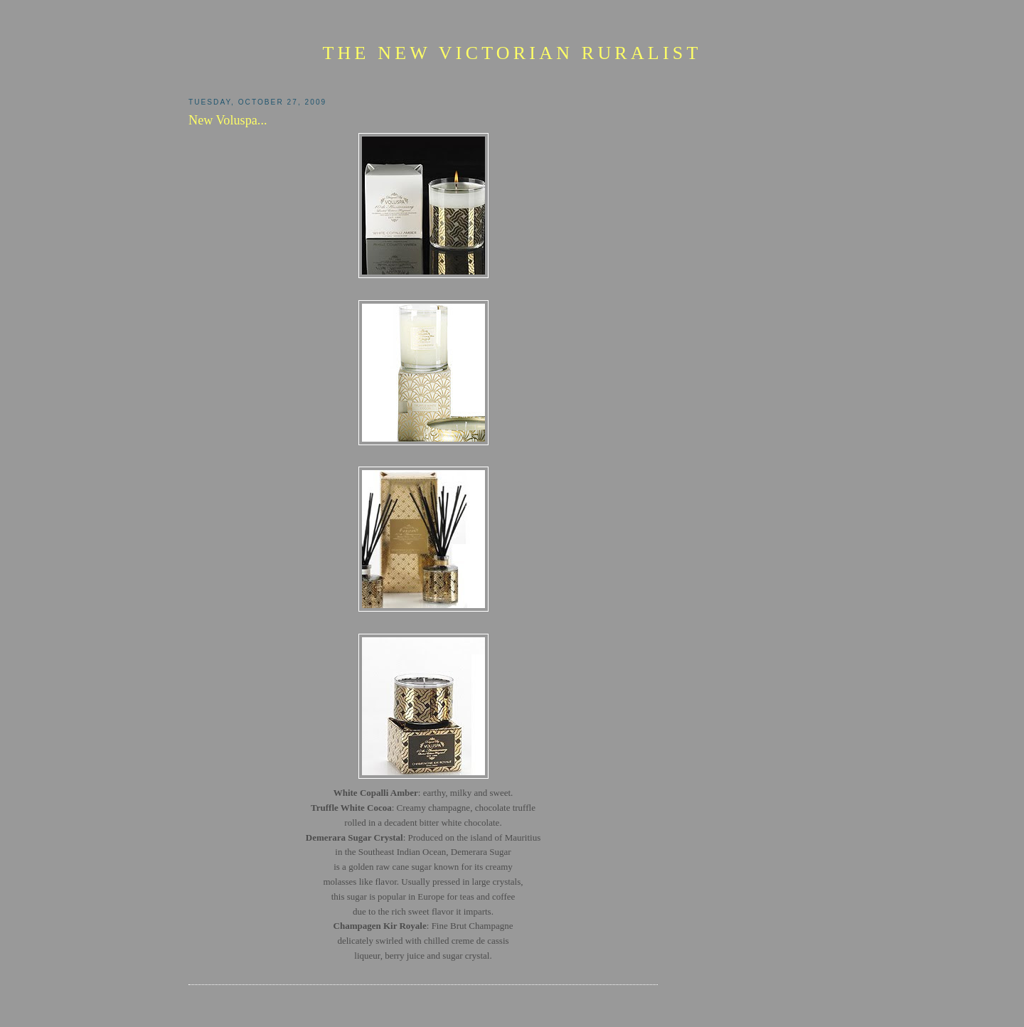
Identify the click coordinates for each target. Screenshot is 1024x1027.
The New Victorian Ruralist (511, 53)
